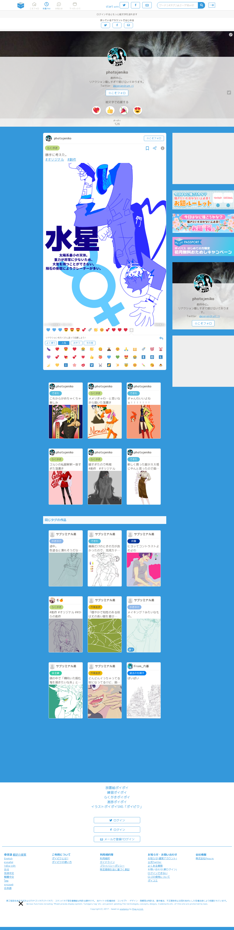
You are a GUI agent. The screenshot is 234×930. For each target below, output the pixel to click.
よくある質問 (155, 865)
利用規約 (105, 858)
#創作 (71, 159)
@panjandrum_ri (123, 86)
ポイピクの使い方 (62, 862)
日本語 (7, 888)
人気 (64, 343)
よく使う (50, 343)
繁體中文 (9, 877)
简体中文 (9, 873)
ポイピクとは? (60, 858)
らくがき (52, 148)
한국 (6, 869)
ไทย (6, 880)
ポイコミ (153, 880)
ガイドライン (107, 862)
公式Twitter (155, 862)
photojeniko (117, 72)
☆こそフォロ (117, 93)
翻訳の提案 (19, 854)
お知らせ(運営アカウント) (162, 858)
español (8, 862)
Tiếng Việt (10, 865)
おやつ (76, 343)
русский (8, 884)
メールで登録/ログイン (117, 838)
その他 (89, 343)
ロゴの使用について (159, 877)
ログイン (117, 820)
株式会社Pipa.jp (205, 858)
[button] (21, 904)
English (8, 858)
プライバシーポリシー (112, 865)
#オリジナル (54, 159)
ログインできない (157, 873)
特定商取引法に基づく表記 (115, 869)
